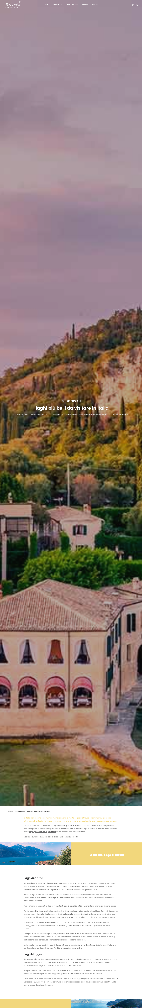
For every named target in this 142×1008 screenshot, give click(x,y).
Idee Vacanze (72, 5)
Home (45, 5)
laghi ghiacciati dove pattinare (42, 831)
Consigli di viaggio (90, 5)
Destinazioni (57, 5)
